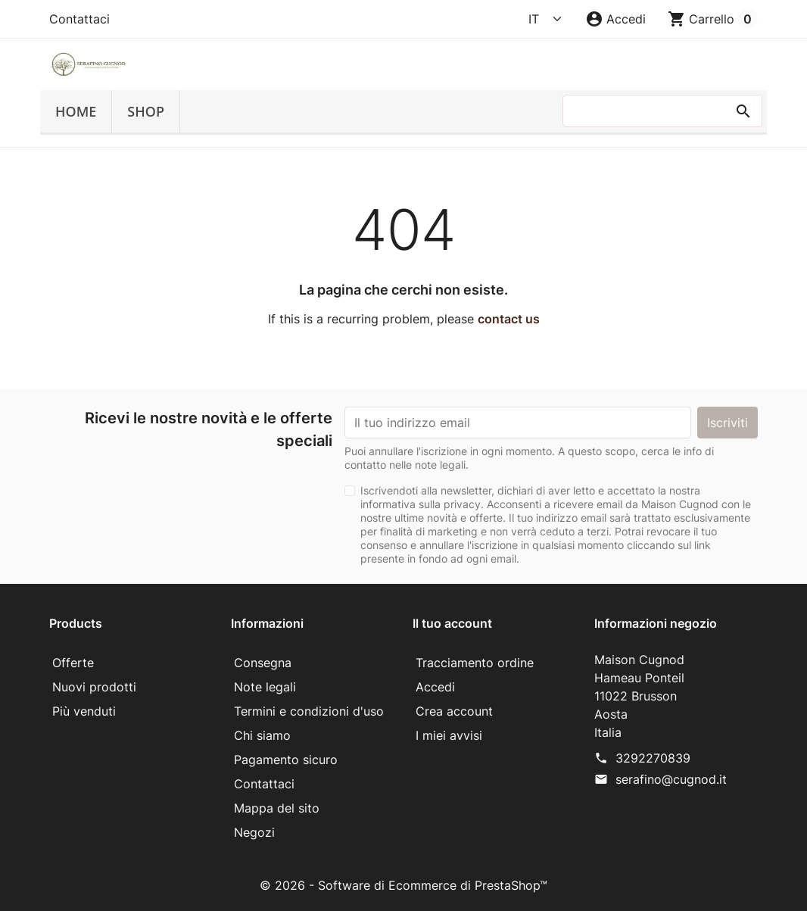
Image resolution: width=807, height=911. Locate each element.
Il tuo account (452, 623)
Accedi (435, 686)
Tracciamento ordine (475, 662)
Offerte (73, 662)
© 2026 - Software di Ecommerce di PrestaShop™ (403, 885)
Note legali (265, 686)
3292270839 (652, 758)
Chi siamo (262, 735)
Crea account (454, 711)
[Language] (545, 19)
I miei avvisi (449, 735)
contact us (509, 318)
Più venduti (84, 711)
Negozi (254, 832)
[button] (615, 19)
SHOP (145, 111)
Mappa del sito (276, 808)
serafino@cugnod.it (671, 779)
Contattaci (79, 19)
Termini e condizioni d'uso (309, 711)
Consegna (262, 662)
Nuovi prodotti (94, 686)
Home (75, 111)
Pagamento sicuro (286, 759)
